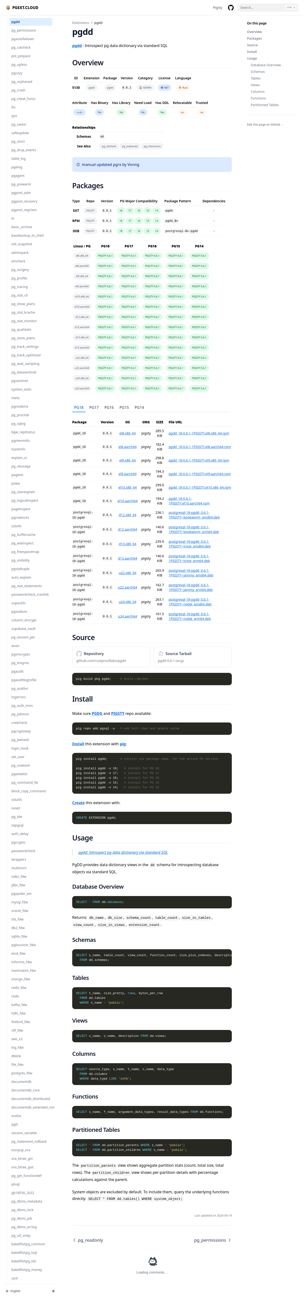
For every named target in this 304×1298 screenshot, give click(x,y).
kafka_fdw (19, 1009)
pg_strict (18, 146)
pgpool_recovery (24, 206)
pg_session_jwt (23, 642)
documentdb (21, 1086)
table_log (18, 163)
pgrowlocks (20, 522)
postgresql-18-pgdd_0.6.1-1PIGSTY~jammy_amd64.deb (191, 572)
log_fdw (17, 1052)
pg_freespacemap (25, 556)
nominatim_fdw (23, 975)
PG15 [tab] (124, 407)
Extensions (80, 22)
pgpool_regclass (24, 214)
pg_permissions (23, 35)
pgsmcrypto (20, 659)
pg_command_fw (24, 787)
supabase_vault (23, 633)
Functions (258, 98)
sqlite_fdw (19, 941)
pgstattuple (20, 573)
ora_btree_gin (22, 1163)
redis (15, 1001)
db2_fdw (18, 932)
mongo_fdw (20, 984)
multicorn (19, 872)
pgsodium (19, 616)
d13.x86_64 (127, 544)
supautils (18, 607)
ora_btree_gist (22, 1172)
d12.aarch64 (127, 529)
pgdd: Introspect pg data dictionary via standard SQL (123, 852)
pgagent (17, 180)
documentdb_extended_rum (31, 1112)
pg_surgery (20, 274)
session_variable (24, 1137)
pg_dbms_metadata (26, 1206)
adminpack (19, 257)
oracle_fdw (19, 915)
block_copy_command (28, 795)
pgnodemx (19, 411)
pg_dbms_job (21, 1223)
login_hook (19, 753)
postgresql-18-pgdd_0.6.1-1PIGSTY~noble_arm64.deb (190, 616)
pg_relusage (20, 471)
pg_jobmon (20, 719)
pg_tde (16, 821)
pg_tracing (19, 291)
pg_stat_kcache (23, 317)
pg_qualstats (21, 334)
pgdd (15, 26)
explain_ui (19, 462)
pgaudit (17, 676)
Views (255, 85)
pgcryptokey (21, 736)
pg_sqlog (18, 428)
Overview (254, 31)
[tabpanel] (152, 518)
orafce (16, 1120)
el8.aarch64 (128, 446)
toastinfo (18, 454)
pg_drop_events (23, 154)
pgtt (14, 1129)
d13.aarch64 (127, 558)
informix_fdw (21, 966)
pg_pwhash (20, 744)
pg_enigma (20, 667)
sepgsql (17, 830)
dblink (16, 1060)
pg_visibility (20, 565)
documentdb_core (25, 1095)
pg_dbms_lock (22, 1214)
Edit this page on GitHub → (265, 125)
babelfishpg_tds (23, 1266)
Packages (254, 38)
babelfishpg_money (26, 1274)
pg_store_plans (23, 342)
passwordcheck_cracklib (30, 599)
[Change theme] (53, 1291)
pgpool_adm (21, 197)
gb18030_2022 (22, 1197)
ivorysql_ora (20, 1154)
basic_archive (21, 231)
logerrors (18, 701)
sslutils (16, 804)
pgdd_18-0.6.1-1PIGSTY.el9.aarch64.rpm (200, 474)
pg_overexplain (23, 496)
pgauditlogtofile (23, 684)
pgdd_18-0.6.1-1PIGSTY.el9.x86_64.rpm (199, 460)
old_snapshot (21, 248)
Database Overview (266, 65)
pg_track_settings (25, 351)
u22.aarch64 (127, 587)
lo (12, 223)
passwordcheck (23, 855)
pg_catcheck (21, 52)
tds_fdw (17, 924)
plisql (15, 1189)
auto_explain (21, 582)
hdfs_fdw (18, 1018)
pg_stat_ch (19, 300)
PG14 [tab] (139, 407)
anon (15, 650)
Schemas (258, 71)
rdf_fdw (17, 1035)
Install (252, 51)
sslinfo (16, 531)
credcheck (19, 727)
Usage (252, 58)
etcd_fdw (18, 958)
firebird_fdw (20, 1026)
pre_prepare (20, 60)
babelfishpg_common (28, 1248)
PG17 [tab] (94, 407)
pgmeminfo (20, 445)
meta (15, 402)
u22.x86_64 (127, 573)
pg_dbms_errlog (24, 1231)
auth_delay (19, 838)
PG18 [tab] (79, 407)
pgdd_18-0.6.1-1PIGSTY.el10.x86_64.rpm (200, 487)
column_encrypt (23, 625)
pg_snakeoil (20, 770)
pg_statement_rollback (29, 1146)
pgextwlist (19, 778)
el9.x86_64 (127, 460)
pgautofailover (22, 43)
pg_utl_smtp (20, 1240)
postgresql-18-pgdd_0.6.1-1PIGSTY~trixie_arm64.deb (189, 558)
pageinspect (20, 513)
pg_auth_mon (22, 710)
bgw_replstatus (23, 436)
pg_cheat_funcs (23, 103)
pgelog (16, 172)
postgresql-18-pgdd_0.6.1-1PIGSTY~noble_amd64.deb (190, 601)
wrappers (18, 864)
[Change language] (26, 1291)
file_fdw (17, 1069)
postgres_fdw (21, 1078)
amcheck (18, 266)
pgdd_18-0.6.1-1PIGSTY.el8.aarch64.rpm (200, 446)
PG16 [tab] (109, 407)
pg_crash (18, 95)
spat (14, 1283)
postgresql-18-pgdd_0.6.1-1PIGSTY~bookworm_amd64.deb (194, 514)
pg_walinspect (22, 548)
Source (252, 45)
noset (15, 813)
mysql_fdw (19, 907)
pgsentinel (19, 385)
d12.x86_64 (127, 515)
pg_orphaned (21, 86)
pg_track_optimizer (26, 360)
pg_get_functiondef (26, 1180)
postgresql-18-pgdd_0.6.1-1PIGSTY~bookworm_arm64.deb (194, 529)
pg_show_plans (23, 308)
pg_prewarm (21, 189)
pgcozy (16, 78)
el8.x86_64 (127, 433)
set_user (17, 761)
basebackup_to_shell (27, 240)
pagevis (17, 479)
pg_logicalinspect (24, 505)
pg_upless (19, 69)
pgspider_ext (21, 898)
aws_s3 (17, 1043)
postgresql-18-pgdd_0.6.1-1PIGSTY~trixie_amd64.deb (190, 543)
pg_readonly (21, 18)
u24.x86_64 (127, 601)
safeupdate (20, 137)
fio (13, 112)
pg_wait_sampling (25, 368)
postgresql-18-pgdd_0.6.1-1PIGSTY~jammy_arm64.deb (191, 587)
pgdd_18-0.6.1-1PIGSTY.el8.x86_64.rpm (199, 433)
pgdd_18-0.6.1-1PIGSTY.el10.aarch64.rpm (189, 500)
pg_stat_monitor (24, 325)
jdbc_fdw (18, 889)
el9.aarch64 (128, 474)
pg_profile (19, 283)
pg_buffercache (23, 539)
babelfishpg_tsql (24, 1257)
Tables (256, 78)
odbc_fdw (18, 881)
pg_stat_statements (26, 590)
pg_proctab (20, 419)
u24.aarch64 (127, 616)
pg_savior (18, 129)
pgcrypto (18, 847)
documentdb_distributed (30, 1103)
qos (14, 120)
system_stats (21, 394)
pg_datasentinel (23, 377)
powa (15, 488)
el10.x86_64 (128, 487)
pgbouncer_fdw (23, 949)
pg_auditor (19, 693)
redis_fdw (18, 992)
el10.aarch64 (128, 501)
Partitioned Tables (265, 105)
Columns (258, 91)
